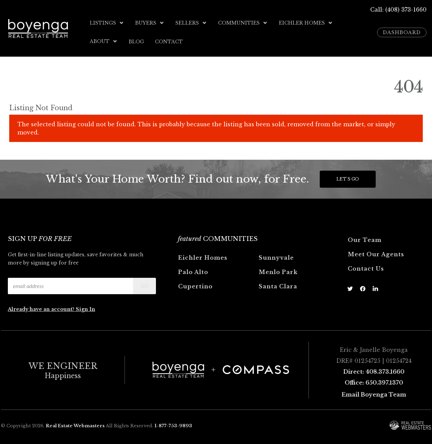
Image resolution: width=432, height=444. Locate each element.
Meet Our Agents (376, 253)
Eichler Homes (306, 23)
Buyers (149, 23)
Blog (136, 41)
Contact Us (366, 268)
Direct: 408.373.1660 (373, 371)
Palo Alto (193, 271)
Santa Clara (278, 286)
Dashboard (402, 32)
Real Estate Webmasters (75, 425)
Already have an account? (42, 309)
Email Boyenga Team (374, 394)
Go (144, 285)
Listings (107, 23)
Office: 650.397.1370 (374, 382)
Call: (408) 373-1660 (398, 9)
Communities (243, 23)
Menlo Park (278, 271)
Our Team (364, 239)
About (104, 41)
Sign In (85, 309)
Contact (169, 41)
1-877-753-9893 (173, 425)
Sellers (191, 23)
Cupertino (195, 286)
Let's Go (347, 178)
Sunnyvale (276, 257)
